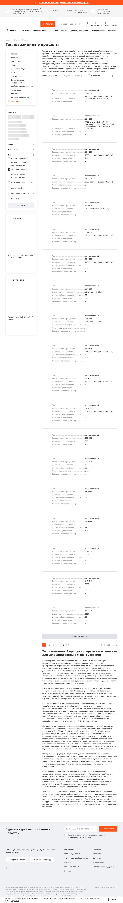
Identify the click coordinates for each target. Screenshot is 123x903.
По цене (66, 75)
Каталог (16, 40)
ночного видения (20, 162)
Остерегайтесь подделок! (103, 867)
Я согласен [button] (113, 900)
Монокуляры (15, 76)
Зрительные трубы (18, 69)
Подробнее (15, 901)
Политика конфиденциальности (106, 887)
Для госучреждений (79, 30)
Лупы (12, 72)
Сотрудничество (98, 30)
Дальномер (17, 188)
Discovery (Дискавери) (19, 97)
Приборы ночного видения (21, 86)
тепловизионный (20, 169)
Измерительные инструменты (17, 81)
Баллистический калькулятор (18, 176)
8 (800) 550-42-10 (81, 12)
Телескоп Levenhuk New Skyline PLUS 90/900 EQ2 (21, 256)
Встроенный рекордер (22, 193)
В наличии (95, 75)
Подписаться (108, 828)
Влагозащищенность (21, 182)
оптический (18, 166)
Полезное (112, 30)
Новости (67, 862)
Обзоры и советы (71, 867)
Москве (37, 9)
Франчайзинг (98, 862)
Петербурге (16, 11)
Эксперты (97, 858)
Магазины (97, 849)
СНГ (41, 11)
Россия (13, 30)
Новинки (78, 75)
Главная (8, 40)
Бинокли (14, 65)
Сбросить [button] (21, 205)
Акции (55, 30)
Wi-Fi (15, 199)
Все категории (14, 101)
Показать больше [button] (80, 636)
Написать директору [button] (42, 859)
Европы (14, 13)
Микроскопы (15, 61)
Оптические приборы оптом (76, 858)
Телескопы (14, 57)
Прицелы (25, 40)
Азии (22, 13)
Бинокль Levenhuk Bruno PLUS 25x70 (20, 318)
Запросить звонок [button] (17, 859)
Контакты (97, 853)
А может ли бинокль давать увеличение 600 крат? (64, 2)
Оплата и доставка (41, 30)
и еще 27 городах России (30, 11)
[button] (53, 11)
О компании (25, 30)
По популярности (49, 75)
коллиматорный (19, 158)
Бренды (64, 30)
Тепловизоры (15, 90)
